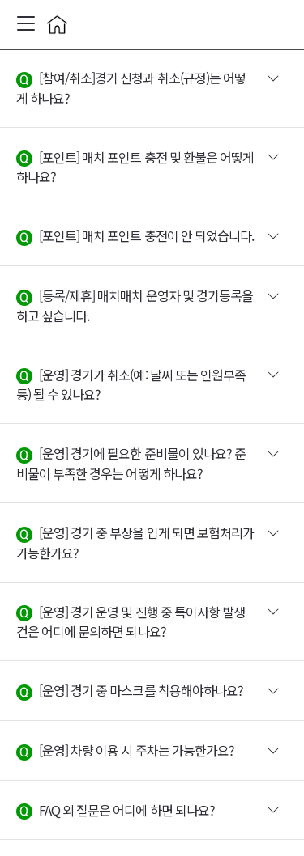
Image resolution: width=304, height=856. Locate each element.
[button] (152, 88)
